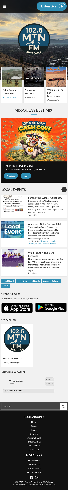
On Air (34, 426)
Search (5, 286)
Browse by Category (51, 281)
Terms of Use (34, 464)
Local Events (13, 189)
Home (34, 422)
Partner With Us (34, 441)
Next (25, 176)
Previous (11, 176)
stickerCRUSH (34, 437)
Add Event (10, 281)
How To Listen (34, 445)
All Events (36, 281)
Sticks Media (34, 460)
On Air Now (8, 320)
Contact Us (34, 449)
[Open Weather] (28, 385)
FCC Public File (34, 472)
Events (34, 430)
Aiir (53, 485)
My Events (24, 281)
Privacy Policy (34, 468)
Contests (34, 434)
